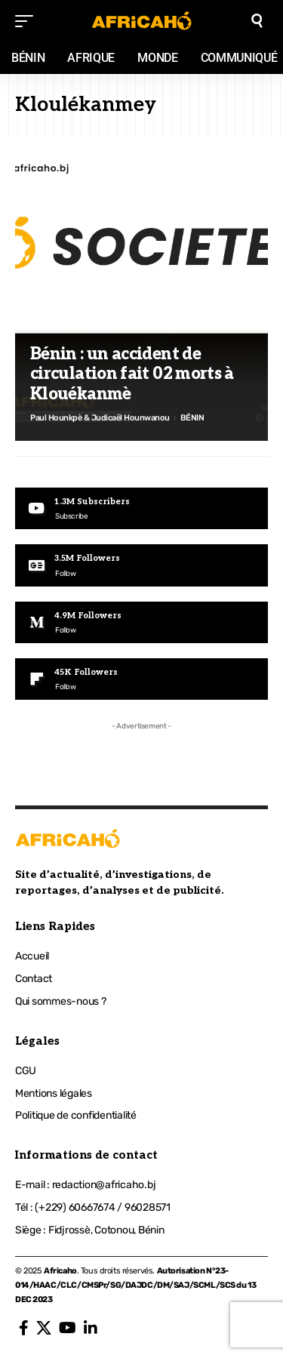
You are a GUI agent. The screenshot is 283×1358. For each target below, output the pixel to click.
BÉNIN (192, 418)
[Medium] (141, 622)
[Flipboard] (141, 679)
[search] (257, 21)
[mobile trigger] (28, 21)
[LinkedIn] (90, 1328)
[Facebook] (23, 1328)
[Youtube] (141, 508)
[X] (43, 1328)
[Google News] (141, 565)
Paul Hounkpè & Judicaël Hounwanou (100, 418)
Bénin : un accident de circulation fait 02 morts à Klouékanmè (132, 374)
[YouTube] (67, 1328)
